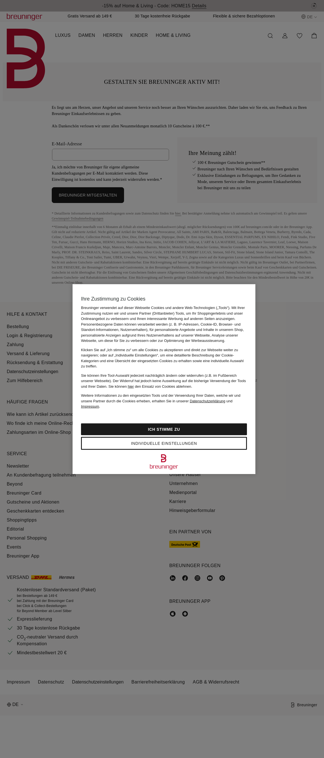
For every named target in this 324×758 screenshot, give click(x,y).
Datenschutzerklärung (207, 401)
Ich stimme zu (164, 429)
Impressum (90, 406)
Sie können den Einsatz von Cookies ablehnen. (150, 386)
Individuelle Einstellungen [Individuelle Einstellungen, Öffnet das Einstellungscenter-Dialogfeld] (164, 443)
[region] (164, 379)
